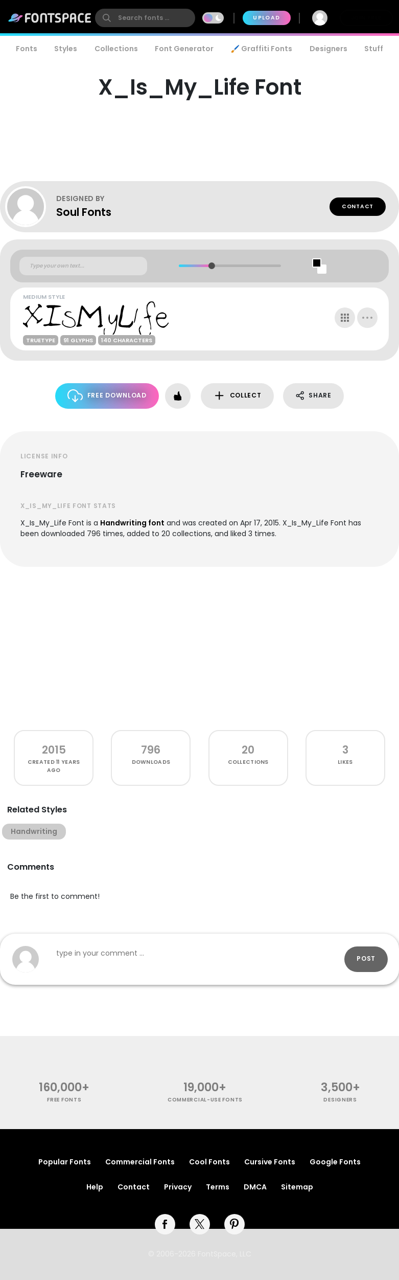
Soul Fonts (83, 212)
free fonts (64, 1100)
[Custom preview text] (83, 266)
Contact (357, 206)
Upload (266, 17)
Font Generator (184, 48)
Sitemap (297, 1187)
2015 (54, 749)
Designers (328, 48)
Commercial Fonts (140, 1162)
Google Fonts (335, 1162)
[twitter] (200, 1224)
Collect (237, 395)
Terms (217, 1187)
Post (366, 958)
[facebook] (165, 1224)
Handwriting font (132, 523)
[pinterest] (234, 1224)
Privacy (178, 1187)
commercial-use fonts (205, 1100)
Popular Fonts (64, 1162)
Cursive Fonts (269, 1162)
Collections (116, 48)
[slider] (211, 265)
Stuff (373, 48)
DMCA (255, 1187)
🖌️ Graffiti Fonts (261, 48)
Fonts (26, 48)
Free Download (107, 395)
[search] (145, 18)
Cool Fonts (209, 1162)
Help (94, 1187)
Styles (65, 48)
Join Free (366, 17)
